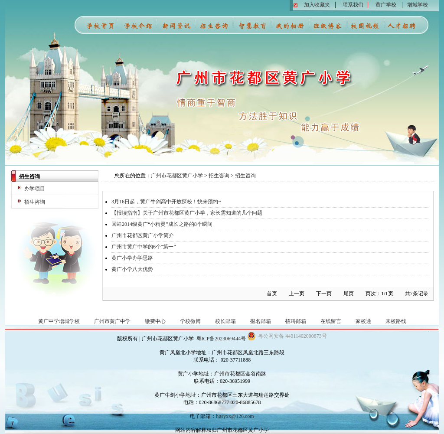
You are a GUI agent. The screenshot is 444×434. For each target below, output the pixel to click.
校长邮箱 (225, 321)
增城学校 (417, 5)
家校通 (363, 321)
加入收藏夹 (317, 5)
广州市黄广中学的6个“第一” (143, 247)
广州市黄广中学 (112, 321)
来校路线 (395, 321)
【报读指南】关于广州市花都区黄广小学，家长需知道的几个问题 (186, 213)
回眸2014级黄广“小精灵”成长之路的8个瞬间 (161, 224)
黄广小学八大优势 (132, 269)
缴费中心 (155, 321)
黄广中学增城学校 (59, 321)
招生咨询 (34, 202)
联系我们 (353, 5)
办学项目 (34, 189)
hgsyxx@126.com (235, 416)
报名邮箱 (260, 321)
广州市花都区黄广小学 (177, 176)
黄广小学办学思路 (132, 258)
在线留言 (330, 321)
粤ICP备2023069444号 (221, 339)
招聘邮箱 (295, 321)
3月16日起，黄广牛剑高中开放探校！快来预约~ (166, 202)
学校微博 (190, 321)
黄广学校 (385, 5)
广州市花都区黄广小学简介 (142, 235)
